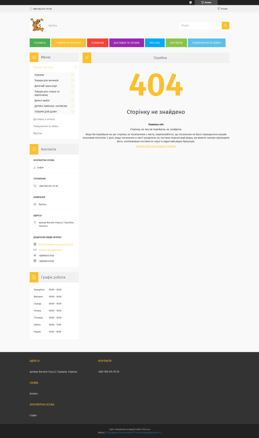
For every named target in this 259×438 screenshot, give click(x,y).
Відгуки (37, 133)
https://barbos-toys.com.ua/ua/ (56, 244)
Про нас (154, 42)
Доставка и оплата (44, 119)
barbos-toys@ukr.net (50, 250)
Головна (40, 42)
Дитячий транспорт (46, 86)
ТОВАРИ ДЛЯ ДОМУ (46, 111)
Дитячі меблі (42, 100)
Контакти (176, 42)
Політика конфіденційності (147, 432)
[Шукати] (225, 25)
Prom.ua (146, 429)
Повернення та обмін (206, 42)
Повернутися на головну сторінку (156, 146)
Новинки (98, 42)
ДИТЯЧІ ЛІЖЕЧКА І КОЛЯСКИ (51, 106)
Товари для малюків (46, 80)
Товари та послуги (68, 42)
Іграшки (39, 74)
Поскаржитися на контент (119, 432)
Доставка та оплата (126, 42)
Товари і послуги (43, 67)
